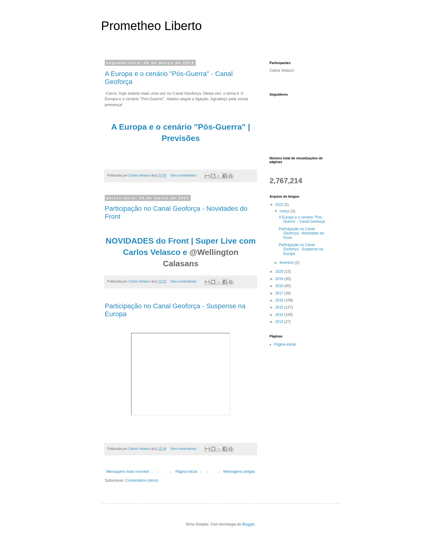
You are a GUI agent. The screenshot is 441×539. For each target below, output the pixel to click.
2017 (280, 293)
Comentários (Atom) (141, 480)
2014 (280, 315)
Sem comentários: (184, 175)
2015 (280, 307)
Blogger (248, 524)
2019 (280, 279)
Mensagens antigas (239, 471)
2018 (280, 286)
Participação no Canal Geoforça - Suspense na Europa (301, 249)
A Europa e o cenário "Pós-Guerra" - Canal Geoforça (302, 219)
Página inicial (186, 471)
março (285, 211)
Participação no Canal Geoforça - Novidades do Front (301, 233)
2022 (280, 205)
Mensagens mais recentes (127, 471)
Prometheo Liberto (151, 25)
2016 (280, 300)
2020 (280, 271)
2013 (280, 322)
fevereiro (287, 262)
